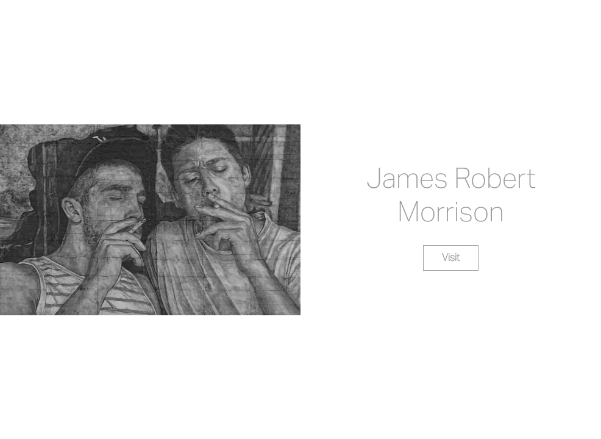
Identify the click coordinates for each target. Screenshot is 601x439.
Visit (451, 257)
